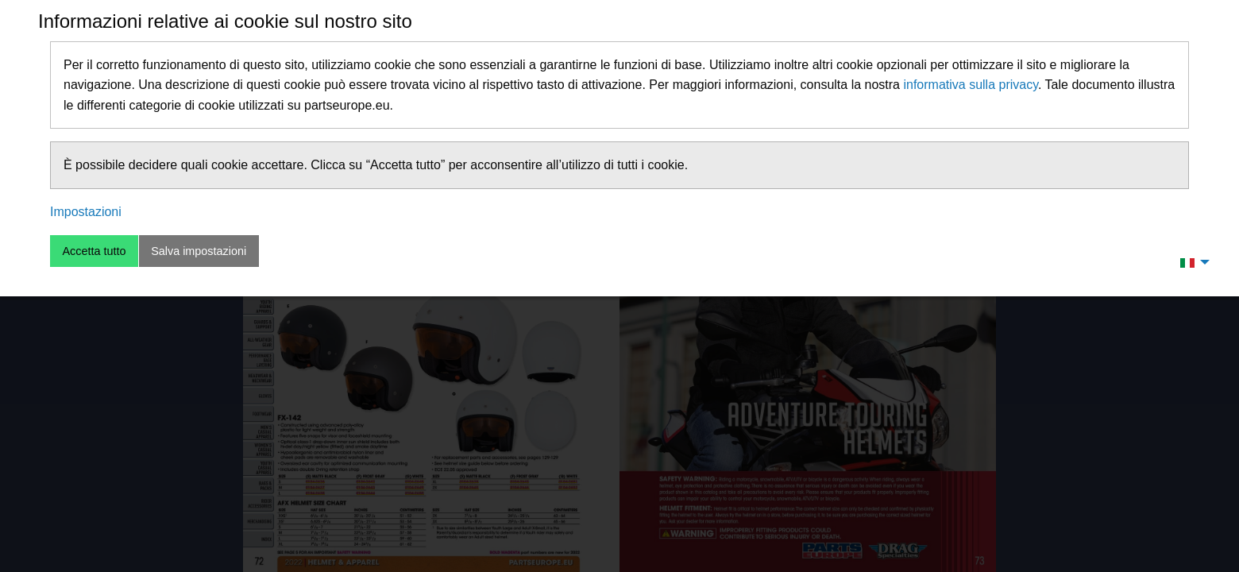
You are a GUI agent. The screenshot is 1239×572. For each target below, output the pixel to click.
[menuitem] (1191, 262)
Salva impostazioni (198, 251)
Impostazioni (86, 211)
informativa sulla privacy (970, 84)
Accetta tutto (93, 251)
